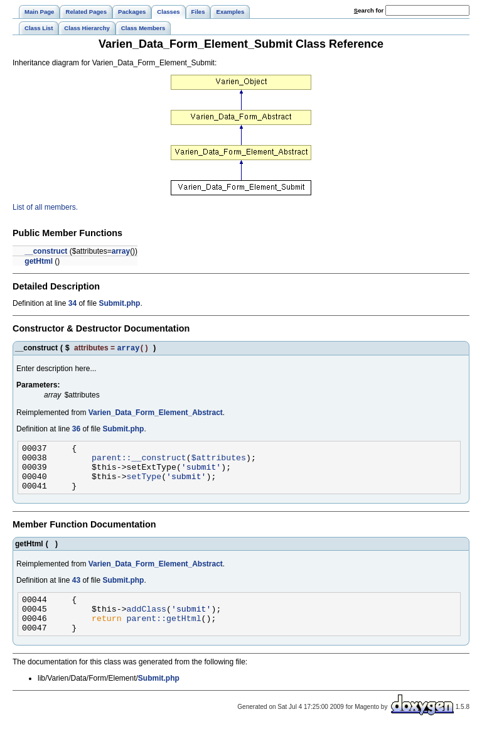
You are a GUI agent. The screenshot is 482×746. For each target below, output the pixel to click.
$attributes (218, 462)
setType (144, 484)
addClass (146, 623)
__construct (45, 251)
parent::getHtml (164, 634)
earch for (368, 10)
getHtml (38, 261)
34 (72, 303)
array (121, 251)
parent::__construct (139, 462)
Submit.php (119, 303)
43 (76, 591)
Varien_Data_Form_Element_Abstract (155, 413)
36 (76, 430)
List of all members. (45, 207)
